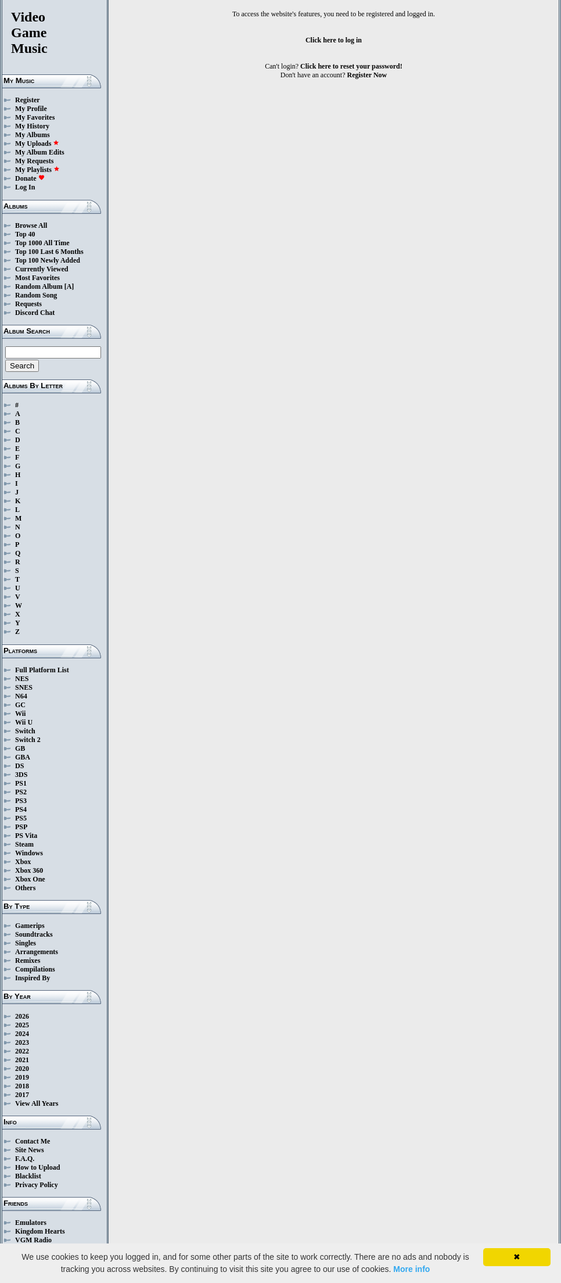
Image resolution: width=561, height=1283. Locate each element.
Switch (25, 731)
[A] (69, 286)
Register (27, 100)
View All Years (36, 1103)
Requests (28, 304)
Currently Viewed (41, 269)
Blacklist (28, 1176)
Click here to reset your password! (351, 66)
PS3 (21, 801)
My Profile (31, 109)
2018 (22, 1086)
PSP (21, 827)
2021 (22, 1060)
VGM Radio (33, 1240)
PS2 (21, 792)
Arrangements (36, 952)
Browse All (31, 225)
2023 (22, 1042)
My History (32, 126)
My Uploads (37, 143)
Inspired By (32, 978)
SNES (24, 687)
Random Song (36, 295)
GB (20, 748)
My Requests (34, 161)
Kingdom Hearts (40, 1231)
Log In (25, 187)
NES (21, 679)
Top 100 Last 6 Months (49, 252)
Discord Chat (35, 313)
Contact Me (32, 1141)
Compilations (35, 969)
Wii (20, 713)
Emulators (30, 1223)
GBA (22, 757)
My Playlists (37, 170)
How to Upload (37, 1167)
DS (19, 766)
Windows (29, 853)
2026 (22, 1016)
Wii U (24, 722)
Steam (24, 844)
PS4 (21, 809)
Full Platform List (42, 670)
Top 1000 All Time (42, 243)
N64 (21, 696)
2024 (22, 1034)
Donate (30, 178)
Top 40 (25, 234)
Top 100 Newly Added (47, 260)
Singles (25, 943)
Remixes (27, 960)
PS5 (21, 818)
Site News (29, 1150)
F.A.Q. (24, 1159)
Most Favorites (37, 278)
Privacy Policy (36, 1185)
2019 (22, 1077)
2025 (22, 1025)
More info (411, 1269)
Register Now (367, 75)
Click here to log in (333, 40)
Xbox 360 (29, 870)
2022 (22, 1051)
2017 (22, 1095)
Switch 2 (28, 740)
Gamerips (30, 926)
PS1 (21, 783)
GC (20, 705)
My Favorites (35, 117)
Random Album (39, 286)
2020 (22, 1069)
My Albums (32, 135)
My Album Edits (39, 152)
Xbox (23, 862)
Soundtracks (34, 934)
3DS (21, 774)
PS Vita (26, 836)
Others (25, 888)
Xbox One (30, 879)
